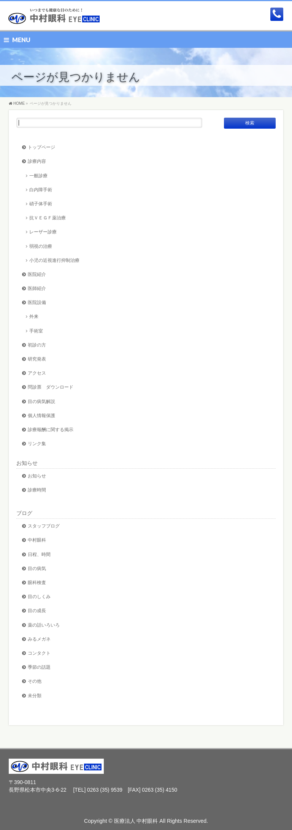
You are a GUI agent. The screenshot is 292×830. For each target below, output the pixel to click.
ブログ (24, 513)
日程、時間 (39, 554)
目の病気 (37, 568)
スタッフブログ (44, 525)
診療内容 (37, 161)
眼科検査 (37, 582)
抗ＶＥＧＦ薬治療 (47, 217)
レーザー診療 (43, 231)
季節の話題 (39, 667)
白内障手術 (40, 189)
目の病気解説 (41, 401)
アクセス (37, 372)
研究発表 (37, 358)
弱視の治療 (40, 246)
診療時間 (37, 489)
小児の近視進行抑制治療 (54, 260)
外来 (33, 316)
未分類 (34, 695)
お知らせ (27, 463)
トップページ (41, 147)
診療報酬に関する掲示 (50, 429)
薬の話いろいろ (44, 624)
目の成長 (37, 610)
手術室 (36, 330)
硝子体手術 (40, 203)
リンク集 (37, 443)
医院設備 (37, 302)
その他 (34, 681)
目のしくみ (39, 596)
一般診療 (38, 175)
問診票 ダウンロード (50, 386)
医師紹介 (37, 288)
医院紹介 (37, 274)
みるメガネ (39, 638)
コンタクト (39, 652)
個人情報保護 (41, 415)
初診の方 (37, 344)
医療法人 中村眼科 (136, 821)
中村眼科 (37, 539)
